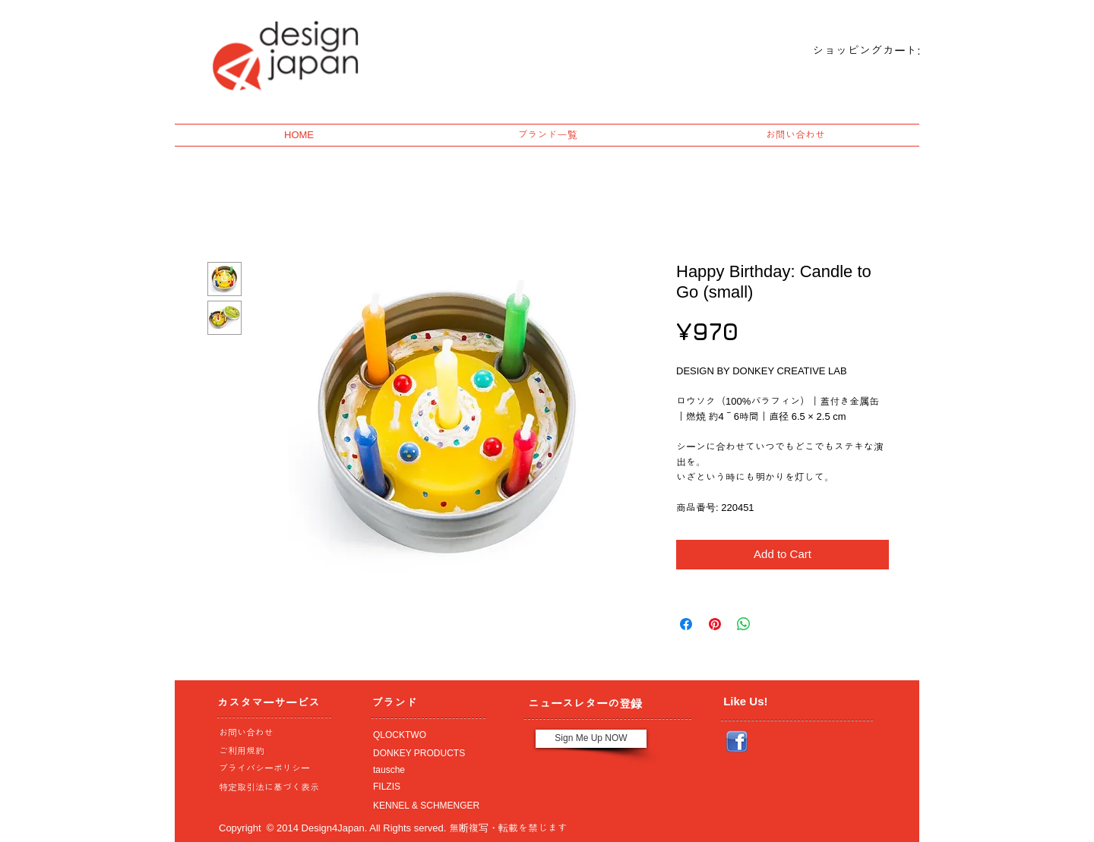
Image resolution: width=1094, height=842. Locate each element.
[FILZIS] (425, 787)
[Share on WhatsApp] (744, 624)
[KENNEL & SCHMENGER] (425, 806)
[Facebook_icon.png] (737, 741)
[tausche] (425, 770)
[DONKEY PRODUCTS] (425, 754)
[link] (853, 51)
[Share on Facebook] (686, 624)
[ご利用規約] (273, 751)
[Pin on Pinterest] (715, 624)
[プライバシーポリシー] (270, 769)
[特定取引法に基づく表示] (270, 788)
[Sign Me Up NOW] (591, 739)
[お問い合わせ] (270, 733)
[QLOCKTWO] (425, 736)
